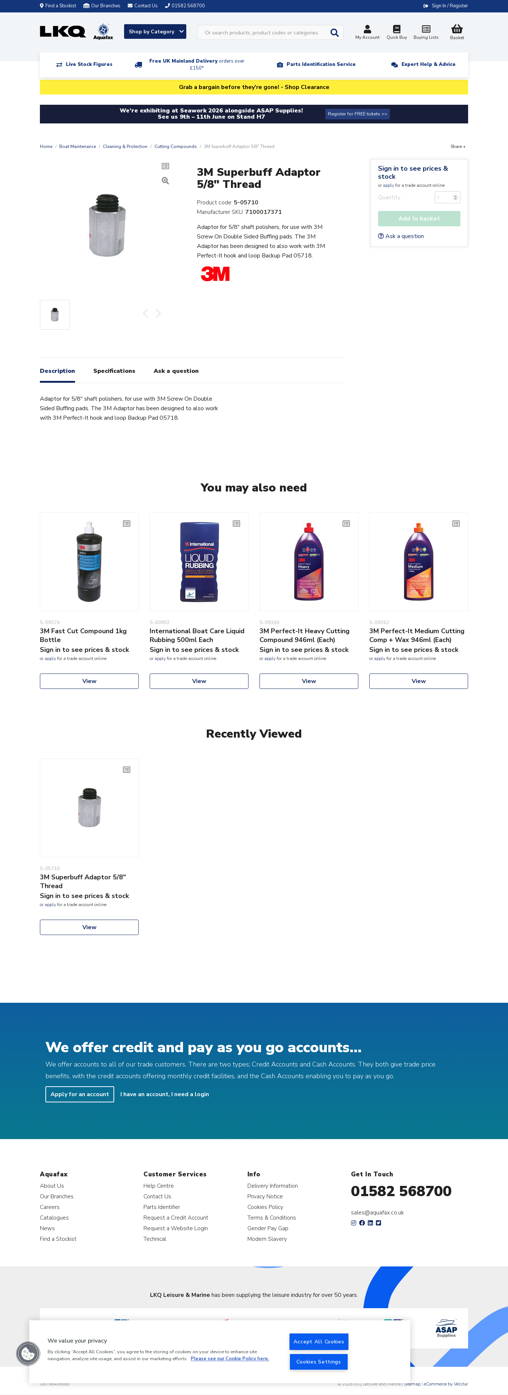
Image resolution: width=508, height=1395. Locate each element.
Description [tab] (57, 371)
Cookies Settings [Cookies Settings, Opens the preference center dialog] (318, 1361)
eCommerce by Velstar (446, 1384)
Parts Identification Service (321, 64)
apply (388, 185)
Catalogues (54, 1217)
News (47, 1228)
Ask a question (401, 236)
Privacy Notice (265, 1196)
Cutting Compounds (175, 146)
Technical (154, 1239)
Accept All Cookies (319, 1341)
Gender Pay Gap (267, 1228)
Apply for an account (80, 1094)
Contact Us (157, 1196)
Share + (458, 146)
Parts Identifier (161, 1207)
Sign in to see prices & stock (413, 172)
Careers (50, 1207)
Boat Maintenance (77, 146)
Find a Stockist (58, 6)
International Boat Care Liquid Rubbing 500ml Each (197, 635)
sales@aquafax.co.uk (377, 1213)
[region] (219, 1351)
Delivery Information (272, 1186)
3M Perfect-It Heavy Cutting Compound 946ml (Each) (304, 635)
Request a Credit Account (175, 1217)
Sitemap (412, 1384)
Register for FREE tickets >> (357, 114)
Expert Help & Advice (428, 64)
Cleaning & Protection (125, 146)
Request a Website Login (175, 1228)
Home (46, 146)
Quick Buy (397, 33)
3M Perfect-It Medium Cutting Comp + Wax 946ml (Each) (416, 635)
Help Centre (158, 1186)
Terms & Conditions (271, 1217)
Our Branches (101, 6)
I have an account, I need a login (164, 1094)
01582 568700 (401, 1191)
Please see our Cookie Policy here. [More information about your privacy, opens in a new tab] (230, 1359)
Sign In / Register (450, 6)
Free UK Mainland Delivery (196, 64)
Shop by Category (156, 31)
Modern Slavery (267, 1239)
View (89, 681)
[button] (28, 1353)
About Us (52, 1186)
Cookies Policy (265, 1207)
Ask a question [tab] (176, 371)
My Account (367, 33)
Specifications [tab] (114, 371)
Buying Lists (426, 33)
